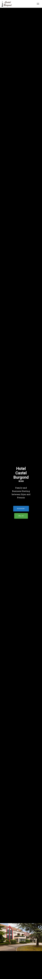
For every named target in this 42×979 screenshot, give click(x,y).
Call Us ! (21, 516)
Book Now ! (21, 508)
